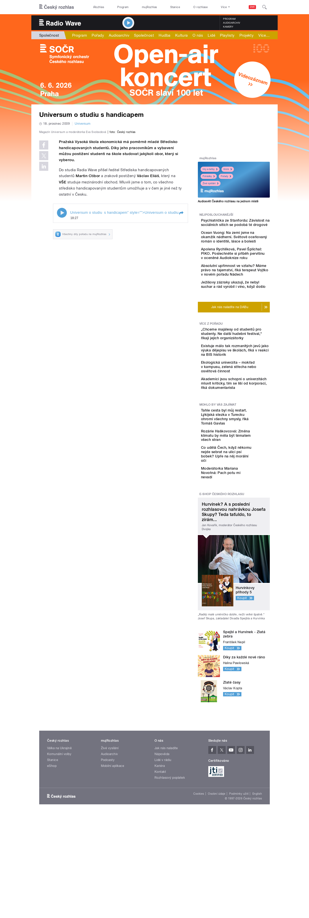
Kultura (181, 35)
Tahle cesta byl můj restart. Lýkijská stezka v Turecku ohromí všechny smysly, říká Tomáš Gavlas (246, 478)
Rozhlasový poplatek (169, 842)
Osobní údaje (216, 858)
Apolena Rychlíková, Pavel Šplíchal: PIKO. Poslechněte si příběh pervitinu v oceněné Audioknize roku (245, 271)
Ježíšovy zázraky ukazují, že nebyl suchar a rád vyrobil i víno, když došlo (244, 316)
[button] (181, 297)
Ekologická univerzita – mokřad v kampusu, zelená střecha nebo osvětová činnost (246, 417)
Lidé (211, 35)
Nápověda (161, 818)
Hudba (164, 35)
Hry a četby (210, 169)
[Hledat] (264, 7)
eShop (52, 830)
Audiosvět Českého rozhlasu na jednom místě (228, 201)
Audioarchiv (231, 22)
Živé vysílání (211, 183)
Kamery (228, 26)
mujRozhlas (149, 7)
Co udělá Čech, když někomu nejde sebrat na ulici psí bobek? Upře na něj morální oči (244, 517)
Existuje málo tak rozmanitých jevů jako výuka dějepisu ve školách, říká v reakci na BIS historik (246, 394)
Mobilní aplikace (112, 830)
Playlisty (227, 35)
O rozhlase (200, 7)
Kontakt (160, 836)
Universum (82, 123)
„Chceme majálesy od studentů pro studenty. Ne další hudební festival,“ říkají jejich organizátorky (245, 371)
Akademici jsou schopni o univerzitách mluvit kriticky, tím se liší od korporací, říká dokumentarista (243, 441)
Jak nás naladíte (166, 813)
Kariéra (159, 830)
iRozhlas (98, 7)
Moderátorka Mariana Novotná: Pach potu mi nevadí (242, 536)
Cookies (198, 858)
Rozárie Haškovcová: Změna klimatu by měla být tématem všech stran (246, 497)
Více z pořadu (211, 359)
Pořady (98, 35)
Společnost (49, 35)
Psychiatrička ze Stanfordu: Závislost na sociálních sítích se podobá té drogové (246, 226)
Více (245, 35)
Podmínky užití (239, 858)
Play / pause (62, 296)
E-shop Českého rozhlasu (221, 558)
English (257, 858)
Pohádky (209, 176)
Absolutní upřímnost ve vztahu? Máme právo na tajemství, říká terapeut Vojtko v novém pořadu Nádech (243, 296)
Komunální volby (59, 818)
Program (122, 7)
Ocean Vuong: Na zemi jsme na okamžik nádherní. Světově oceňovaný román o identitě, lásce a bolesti (246, 247)
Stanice (175, 7)
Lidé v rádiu (162, 824)
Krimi (227, 169)
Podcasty (108, 824)
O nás (198, 35)
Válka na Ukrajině (59, 813)
